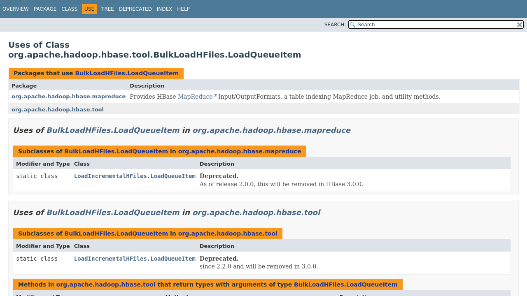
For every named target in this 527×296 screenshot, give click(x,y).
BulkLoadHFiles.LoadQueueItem (127, 73)
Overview (15, 9)
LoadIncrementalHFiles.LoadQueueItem (135, 176)
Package (45, 9)
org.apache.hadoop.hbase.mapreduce (69, 96)
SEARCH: (335, 25)
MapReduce (195, 96)
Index (165, 9)
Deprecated (135, 9)
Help (183, 9)
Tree (107, 9)
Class (69, 9)
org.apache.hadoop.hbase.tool (58, 109)
